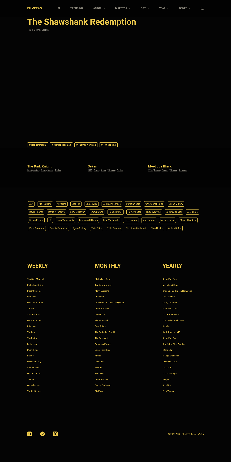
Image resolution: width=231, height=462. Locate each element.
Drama (45, 29)
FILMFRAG (34, 8)
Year (164, 8)
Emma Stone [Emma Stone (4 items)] (96, 212)
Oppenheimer (33, 385)
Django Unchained (171, 356)
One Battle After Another (174, 344)
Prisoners (31, 326)
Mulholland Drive (35, 285)
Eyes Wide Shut (170, 361)
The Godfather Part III (105, 332)
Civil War (99, 391)
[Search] (202, 8)
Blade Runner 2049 (171, 332)
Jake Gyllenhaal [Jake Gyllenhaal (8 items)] (174, 212)
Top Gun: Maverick (35, 279)
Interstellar (32, 296)
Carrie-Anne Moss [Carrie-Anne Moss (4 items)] (112, 204)
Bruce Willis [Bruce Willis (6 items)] (92, 204)
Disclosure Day (34, 361)
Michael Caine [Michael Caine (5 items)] (167, 220)
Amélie (30, 308)
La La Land (32, 344)
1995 (90, 170)
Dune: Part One (102, 308)
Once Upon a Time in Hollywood (109, 302)
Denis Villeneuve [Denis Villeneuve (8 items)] (56, 212)
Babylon (166, 326)
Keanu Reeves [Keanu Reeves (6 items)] (36, 220)
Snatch (30, 379)
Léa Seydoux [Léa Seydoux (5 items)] (130, 220)
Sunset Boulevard (103, 385)
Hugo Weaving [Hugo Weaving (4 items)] (153, 212)
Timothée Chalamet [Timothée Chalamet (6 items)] (136, 228)
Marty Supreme (34, 291)
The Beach (32, 332)
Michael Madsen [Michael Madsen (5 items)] (188, 220)
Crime (37, 29)
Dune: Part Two (34, 320)
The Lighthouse (34, 391)
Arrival (98, 356)
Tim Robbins (108, 145)
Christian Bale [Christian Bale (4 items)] (133, 204)
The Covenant (101, 338)
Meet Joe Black (159, 166)
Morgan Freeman (61, 145)
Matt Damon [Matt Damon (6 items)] (149, 220)
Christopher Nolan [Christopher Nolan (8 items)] (154, 204)
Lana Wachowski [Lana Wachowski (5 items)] (65, 220)
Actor (99, 8)
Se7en (92, 166)
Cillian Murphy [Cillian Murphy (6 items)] (176, 204)
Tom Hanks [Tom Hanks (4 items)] (157, 228)
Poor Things (32, 350)
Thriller (58, 170)
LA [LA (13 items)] (50, 220)
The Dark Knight (39, 166)
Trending (76, 8)
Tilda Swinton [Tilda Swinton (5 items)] (114, 228)
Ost (145, 8)
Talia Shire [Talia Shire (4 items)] (96, 228)
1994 (30, 29)
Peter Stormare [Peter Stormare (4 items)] (36, 228)
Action (36, 170)
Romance (183, 170)
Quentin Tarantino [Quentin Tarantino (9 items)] (59, 228)
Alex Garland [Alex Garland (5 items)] (45, 204)
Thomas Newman (86, 145)
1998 (150, 170)
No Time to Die (34, 373)
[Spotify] (42, 434)
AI (58, 8)
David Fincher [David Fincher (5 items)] (36, 212)
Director (123, 8)
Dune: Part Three (35, 302)
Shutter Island (33, 367)
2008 (29, 170)
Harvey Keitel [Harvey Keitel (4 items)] (134, 212)
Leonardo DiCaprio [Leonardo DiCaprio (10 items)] (88, 220)
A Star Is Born (33, 314)
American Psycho (103, 344)
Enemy (30, 356)
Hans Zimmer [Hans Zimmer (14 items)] (115, 212)
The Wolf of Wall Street (173, 320)
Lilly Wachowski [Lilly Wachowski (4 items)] (111, 220)
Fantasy (165, 170)
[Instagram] (29, 434)
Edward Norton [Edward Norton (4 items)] (77, 212)
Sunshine (99, 373)
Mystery (111, 170)
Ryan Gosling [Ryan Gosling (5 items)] (79, 228)
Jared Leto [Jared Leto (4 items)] (192, 212)
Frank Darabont (38, 145)
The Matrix (32, 338)
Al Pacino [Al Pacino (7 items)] (61, 204)
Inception (99, 361)
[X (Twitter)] (55, 434)
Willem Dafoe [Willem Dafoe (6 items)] (174, 228)
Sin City (98, 367)
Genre (185, 8)
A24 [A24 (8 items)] (31, 204)
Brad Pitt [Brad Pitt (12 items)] (76, 204)
